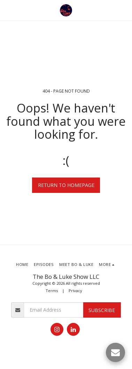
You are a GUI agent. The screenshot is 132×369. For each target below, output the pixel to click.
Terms (52, 290)
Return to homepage (66, 185)
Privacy (75, 290)
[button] (8, 10)
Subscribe (101, 310)
